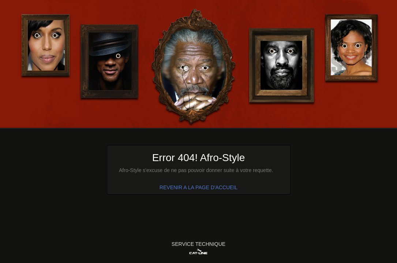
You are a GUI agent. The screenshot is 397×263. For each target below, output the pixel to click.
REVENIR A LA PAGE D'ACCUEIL (198, 187)
